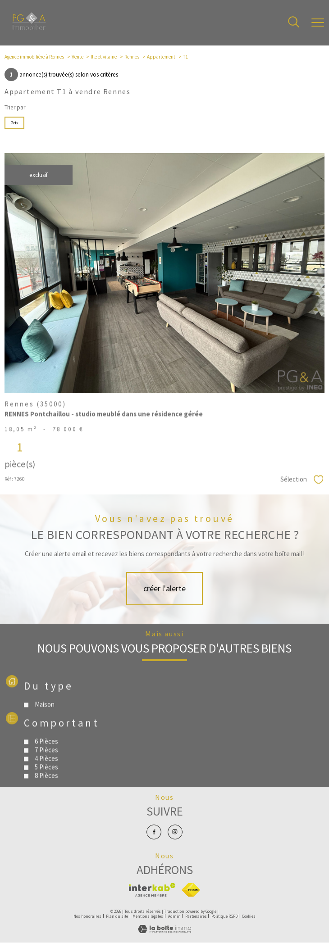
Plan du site (117, 916)
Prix (14, 122)
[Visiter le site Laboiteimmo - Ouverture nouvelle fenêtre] (164, 931)
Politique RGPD (224, 916)
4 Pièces (47, 779)
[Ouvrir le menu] (317, 23)
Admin (174, 916)
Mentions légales (148, 916)
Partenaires (196, 916)
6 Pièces (47, 762)
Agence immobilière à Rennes (34, 57)
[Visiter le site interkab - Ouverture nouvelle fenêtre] (152, 890)
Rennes (131, 57)
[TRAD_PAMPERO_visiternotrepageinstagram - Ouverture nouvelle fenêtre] (175, 832)
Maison (45, 725)
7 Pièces (47, 770)
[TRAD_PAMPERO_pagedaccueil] (29, 28)
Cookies (249, 916)
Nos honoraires (87, 916)
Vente (77, 57)
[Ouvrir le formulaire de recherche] (294, 22)
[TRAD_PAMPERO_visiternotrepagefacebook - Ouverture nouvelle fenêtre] (154, 832)
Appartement (161, 57)
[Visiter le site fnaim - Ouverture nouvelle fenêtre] (191, 890)
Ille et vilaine (104, 57)
